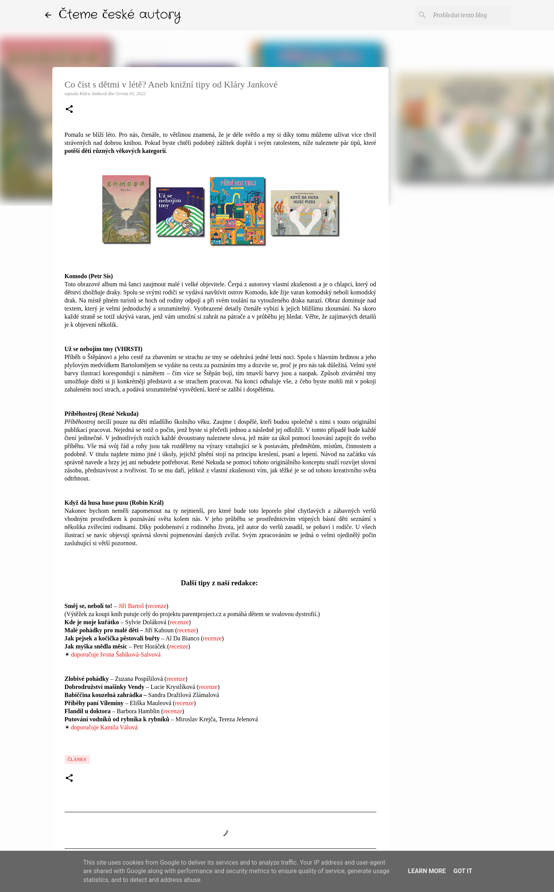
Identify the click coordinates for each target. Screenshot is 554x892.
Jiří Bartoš (131, 606)
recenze (156, 606)
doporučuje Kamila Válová (104, 727)
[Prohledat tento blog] (470, 15)
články (77, 759)
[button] (69, 109)
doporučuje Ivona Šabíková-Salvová (116, 654)
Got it (462, 871)
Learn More (427, 871)
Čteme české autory (120, 15)
